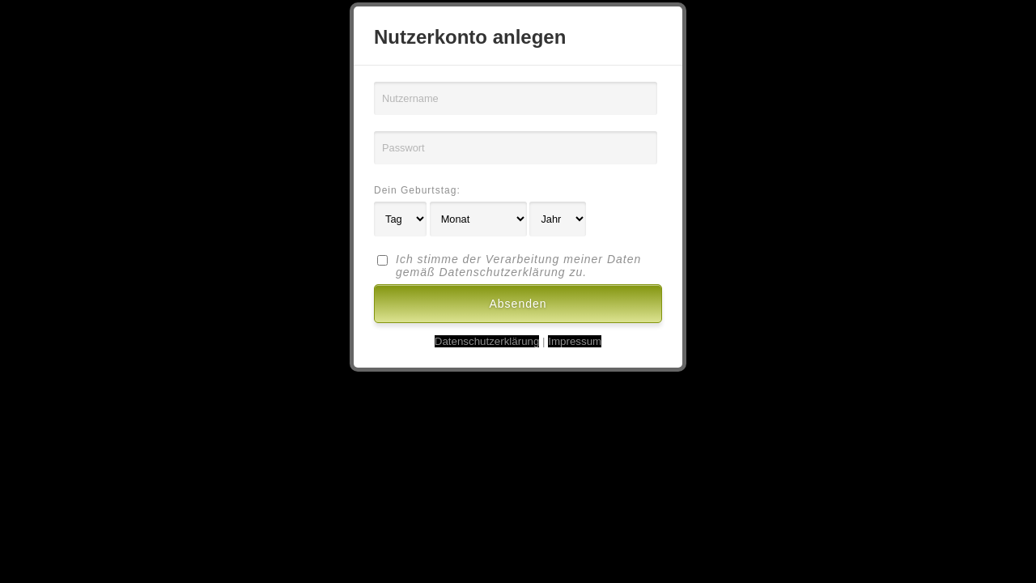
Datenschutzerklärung (487, 341)
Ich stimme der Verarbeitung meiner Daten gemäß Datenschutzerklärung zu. (518, 266)
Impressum (574, 341)
